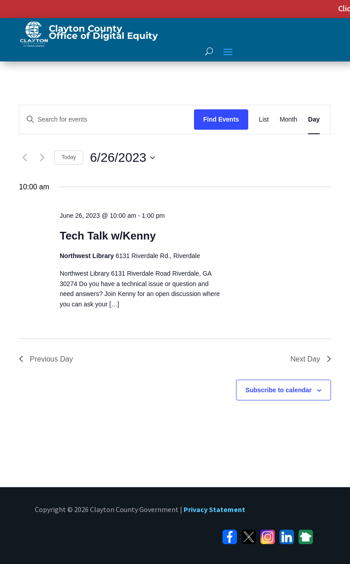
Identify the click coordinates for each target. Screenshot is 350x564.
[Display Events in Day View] (314, 119)
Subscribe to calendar (279, 390)
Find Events (221, 119)
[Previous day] (24, 157)
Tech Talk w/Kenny (108, 236)
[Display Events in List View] (264, 119)
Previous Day (46, 359)
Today (68, 157)
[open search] (209, 51)
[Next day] (42, 157)
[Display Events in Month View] (288, 119)
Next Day (310, 359)
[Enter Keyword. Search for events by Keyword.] (106, 119)
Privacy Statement (214, 509)
